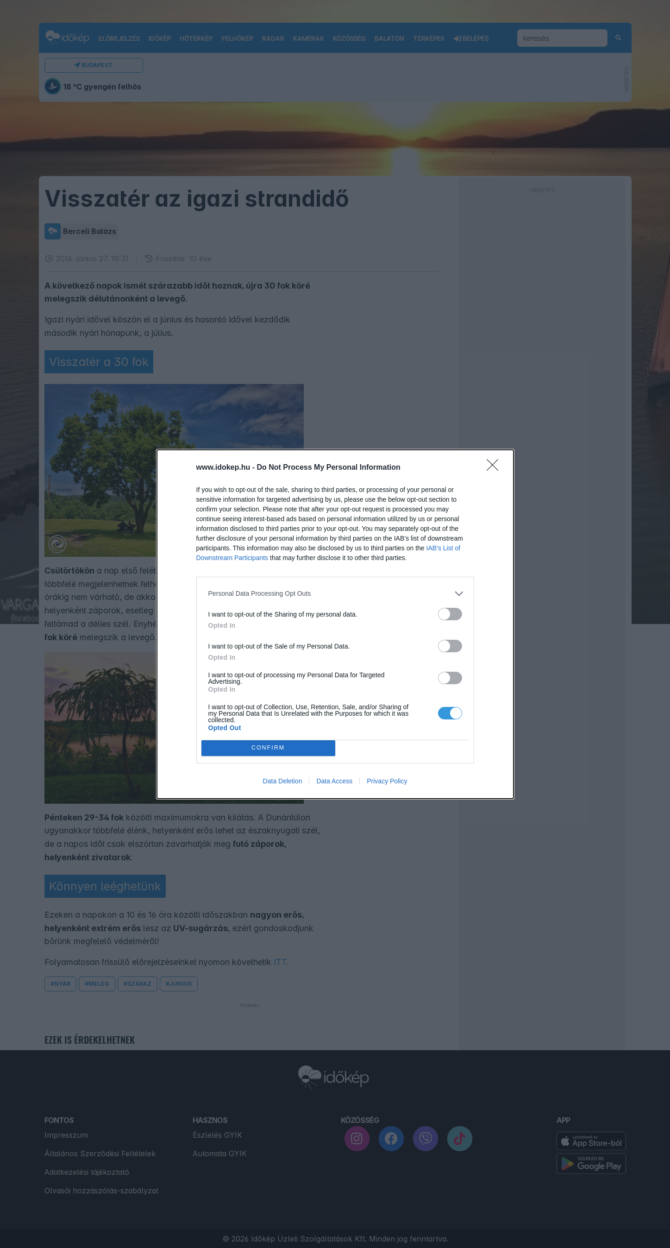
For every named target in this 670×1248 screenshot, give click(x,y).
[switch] (450, 614)
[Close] (495, 468)
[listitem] (335, 594)
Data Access (334, 781)
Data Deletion (282, 781)
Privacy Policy (387, 781)
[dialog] (335, 624)
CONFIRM (268, 747)
